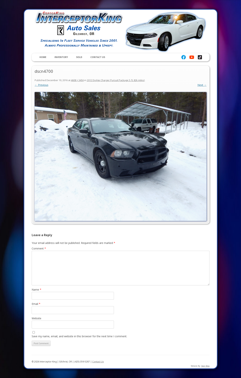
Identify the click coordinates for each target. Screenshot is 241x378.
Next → (202, 85)
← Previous (41, 85)
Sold (79, 57)
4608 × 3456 (77, 80)
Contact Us (97, 57)
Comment (39, 248)
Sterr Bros (205, 366)
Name (36, 289)
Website (36, 318)
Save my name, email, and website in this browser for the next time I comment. (79, 336)
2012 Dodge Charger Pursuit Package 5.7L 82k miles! (116, 80)
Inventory (61, 57)
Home (42, 57)
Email (36, 304)
